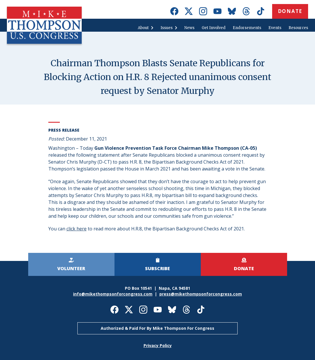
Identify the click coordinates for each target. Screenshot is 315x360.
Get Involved (214, 27)
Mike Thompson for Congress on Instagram (203, 11)
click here (76, 229)
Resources (298, 27)
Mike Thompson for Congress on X (188, 11)
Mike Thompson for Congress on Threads (246, 11)
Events (274, 27)
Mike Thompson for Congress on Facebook (174, 11)
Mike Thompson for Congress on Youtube (217, 11)
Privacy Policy (158, 345)
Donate (290, 11)
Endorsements (247, 27)
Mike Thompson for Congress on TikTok (260, 11)
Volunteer (71, 268)
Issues (167, 27)
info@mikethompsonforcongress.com (112, 294)
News (189, 27)
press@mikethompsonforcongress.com (200, 294)
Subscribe (157, 268)
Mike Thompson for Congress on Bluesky (232, 11)
